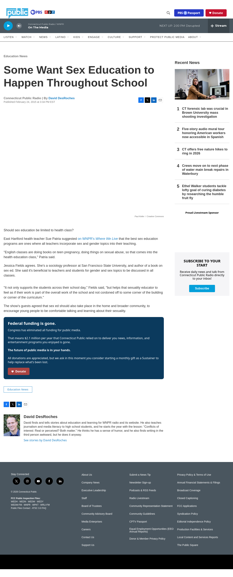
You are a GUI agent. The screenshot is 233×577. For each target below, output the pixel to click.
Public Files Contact (20, 516)
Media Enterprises (92, 529)
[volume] (19, 34)
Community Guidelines (142, 521)
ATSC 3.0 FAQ (39, 516)
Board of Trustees (92, 514)
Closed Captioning (187, 506)
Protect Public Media (167, 44)
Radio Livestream (139, 506)
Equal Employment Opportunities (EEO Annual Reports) (151, 538)
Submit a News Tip (140, 482)
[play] (8, 33)
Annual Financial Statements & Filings (198, 490)
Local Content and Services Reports (197, 545)
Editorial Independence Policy (194, 529)
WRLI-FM (45, 513)
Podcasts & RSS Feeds (142, 498)
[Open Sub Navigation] (16, 45)
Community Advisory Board (97, 521)
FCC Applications (187, 514)
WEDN (22, 509)
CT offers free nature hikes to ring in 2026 (205, 159)
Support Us (88, 553)
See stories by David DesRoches (45, 448)
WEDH (14, 509)
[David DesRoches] (12, 433)
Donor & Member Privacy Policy (147, 546)
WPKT (35, 513)
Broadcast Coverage (188, 498)
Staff (84, 506)
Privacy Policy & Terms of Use (194, 482)
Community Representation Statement (151, 514)
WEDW (31, 509)
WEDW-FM (16, 513)
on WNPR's (98, 246)
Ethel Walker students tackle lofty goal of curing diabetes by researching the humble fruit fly (204, 200)
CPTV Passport (138, 529)
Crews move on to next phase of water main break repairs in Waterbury (205, 177)
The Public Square (187, 553)
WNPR (27, 513)
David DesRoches (62, 106)
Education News (15, 64)
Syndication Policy (187, 521)
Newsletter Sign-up (140, 490)
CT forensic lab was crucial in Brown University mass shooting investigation (205, 120)
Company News (91, 490)
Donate (220, 16)
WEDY (40, 509)
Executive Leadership (94, 498)
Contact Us (88, 545)
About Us (87, 482)
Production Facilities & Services (195, 537)
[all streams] (218, 33)
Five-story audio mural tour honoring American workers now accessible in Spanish (203, 141)
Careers (86, 537)
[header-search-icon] (171, 17)
